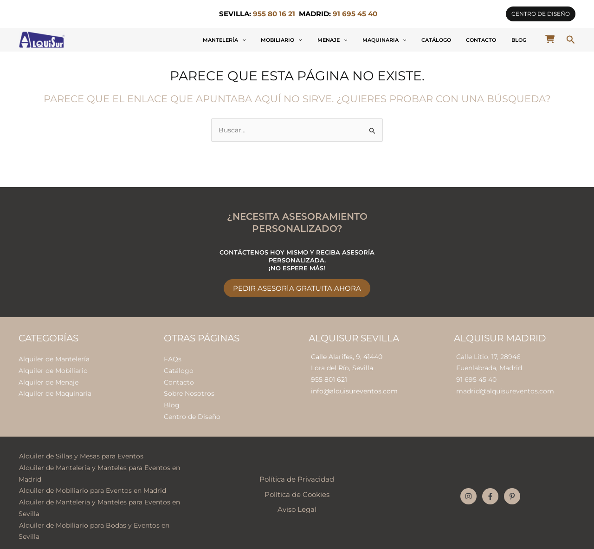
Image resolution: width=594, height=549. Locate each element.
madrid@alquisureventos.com (505, 389)
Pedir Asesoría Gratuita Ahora (297, 287)
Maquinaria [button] (421, 40)
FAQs (172, 357)
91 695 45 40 (476, 378)
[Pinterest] (512, 491)
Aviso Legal (297, 504)
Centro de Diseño (192, 413)
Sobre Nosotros (189, 391)
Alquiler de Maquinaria (55, 391)
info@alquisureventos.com (354, 389)
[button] (540, 14)
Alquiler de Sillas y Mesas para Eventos (81, 452)
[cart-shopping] (550, 39)
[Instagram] (468, 491)
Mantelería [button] (292, 40)
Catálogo (462, 40)
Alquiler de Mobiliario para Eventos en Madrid (92, 485)
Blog (524, 40)
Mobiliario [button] (339, 40)
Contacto (497, 40)
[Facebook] (490, 491)
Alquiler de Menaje (48, 380)
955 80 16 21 (274, 14)
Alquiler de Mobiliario (53, 369)
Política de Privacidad (296, 474)
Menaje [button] (379, 40)
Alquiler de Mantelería (54, 357)
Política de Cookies (297, 489)
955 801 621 (329, 378)
